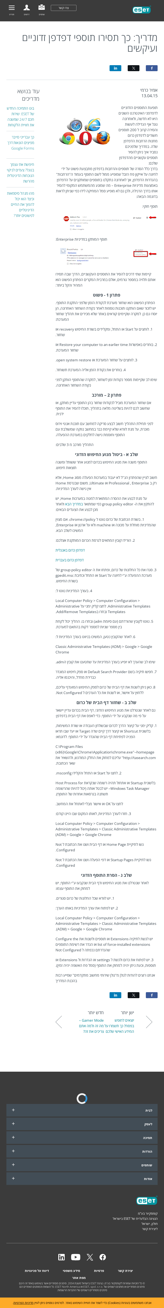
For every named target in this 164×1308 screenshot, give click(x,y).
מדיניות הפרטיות (23, 1303)
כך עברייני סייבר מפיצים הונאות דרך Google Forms (20, 143)
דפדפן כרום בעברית (70, 560)
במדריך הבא (74, 504)
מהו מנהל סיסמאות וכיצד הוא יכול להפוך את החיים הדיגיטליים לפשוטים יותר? (20, 204)
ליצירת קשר (150, 1229)
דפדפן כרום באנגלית (70, 550)
